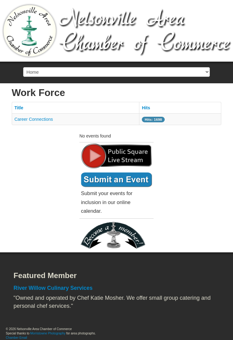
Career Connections (34, 119)
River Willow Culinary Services (53, 288)
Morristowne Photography (48, 333)
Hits (146, 107)
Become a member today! (114, 235)
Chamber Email (16, 337)
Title (19, 107)
